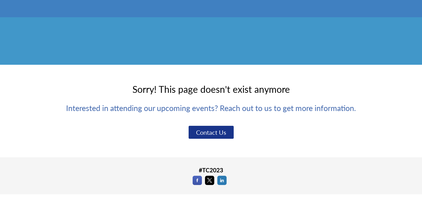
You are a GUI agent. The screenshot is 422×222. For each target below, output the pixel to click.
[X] (209, 183)
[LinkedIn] (222, 183)
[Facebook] (197, 183)
